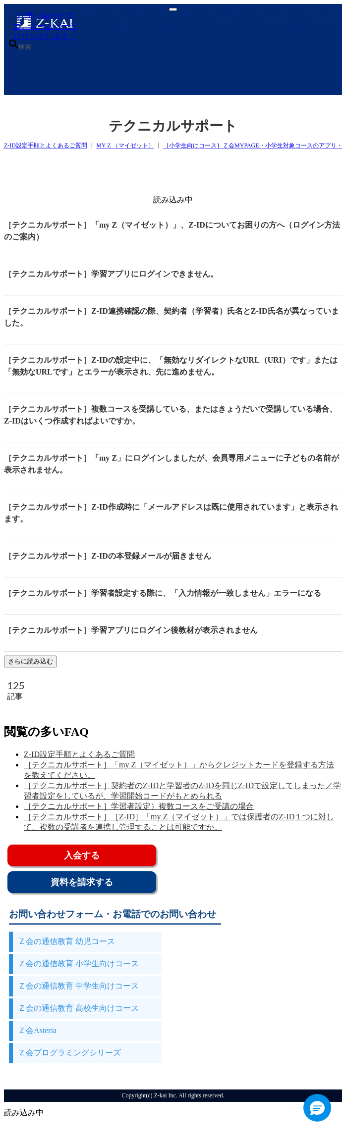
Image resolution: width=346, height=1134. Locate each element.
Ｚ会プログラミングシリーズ (69, 1052)
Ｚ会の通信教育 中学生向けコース (78, 986)
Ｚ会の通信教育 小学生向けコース (78, 963)
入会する (82, 855)
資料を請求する (82, 882)
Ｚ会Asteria (37, 1030)
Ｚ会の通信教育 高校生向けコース (78, 1008)
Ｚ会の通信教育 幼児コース (66, 941)
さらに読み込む (30, 661)
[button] (317, 1108)
